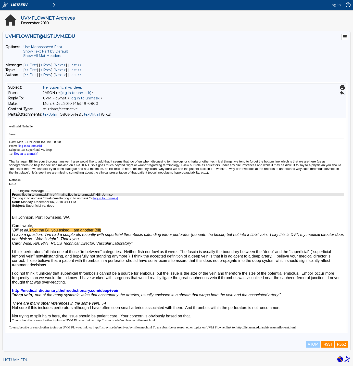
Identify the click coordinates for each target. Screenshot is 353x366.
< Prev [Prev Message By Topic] (45, 70)
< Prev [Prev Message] (45, 65)
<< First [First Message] (31, 65)
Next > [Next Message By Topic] (60, 70)
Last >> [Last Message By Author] (75, 75)
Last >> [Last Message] (75, 65)
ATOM (313, 344)
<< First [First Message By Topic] (31, 70)
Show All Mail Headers (42, 56)
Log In (335, 5)
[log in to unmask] (75, 93)
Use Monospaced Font (42, 47)
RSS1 (327, 344)
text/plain (51, 114)
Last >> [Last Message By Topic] (75, 70)
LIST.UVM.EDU (15, 360)
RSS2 (341, 344)
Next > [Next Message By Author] (60, 75)
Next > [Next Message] (60, 65)
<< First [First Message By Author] (31, 75)
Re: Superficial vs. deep (62, 87)
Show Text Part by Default (45, 51)
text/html (92, 114)
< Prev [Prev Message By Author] (45, 75)
